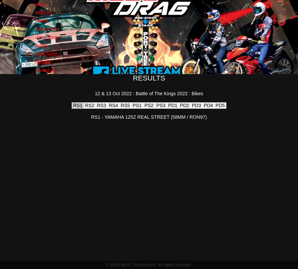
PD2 (184, 105)
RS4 (113, 105)
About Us (43, 12)
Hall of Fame (46, 37)
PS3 (160, 105)
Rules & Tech (47, 28)
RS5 (125, 105)
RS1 (78, 105)
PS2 (149, 105)
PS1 (137, 105)
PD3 (196, 105)
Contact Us (45, 69)
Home (40, 4)
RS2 (89, 105)
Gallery (41, 45)
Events (41, 20)
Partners (43, 61)
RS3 (101, 105)
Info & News (46, 53)
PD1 (172, 105)
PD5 (220, 105)
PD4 (208, 105)
